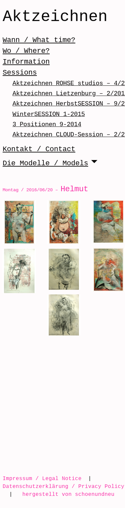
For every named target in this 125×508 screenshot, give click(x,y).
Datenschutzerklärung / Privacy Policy (63, 486)
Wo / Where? (26, 51)
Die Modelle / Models (45, 163)
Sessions (20, 73)
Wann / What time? (39, 40)
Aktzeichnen (55, 17)
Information (26, 62)
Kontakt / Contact (39, 149)
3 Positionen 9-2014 (46, 124)
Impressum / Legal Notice (42, 478)
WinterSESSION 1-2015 (48, 114)
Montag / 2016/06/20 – (45, 190)
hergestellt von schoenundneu (68, 494)
